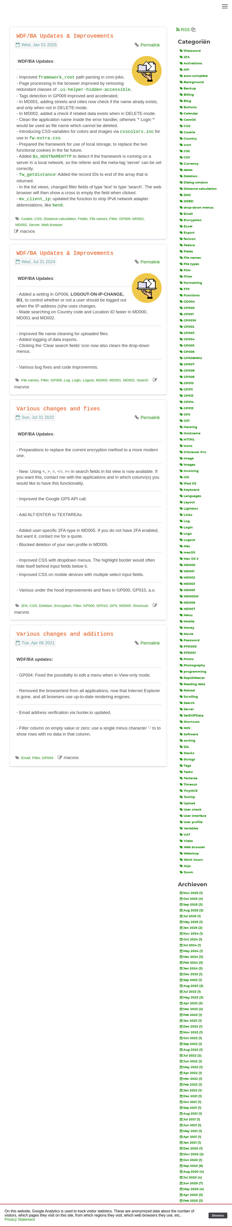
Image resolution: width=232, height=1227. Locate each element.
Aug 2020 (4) (192, 1171)
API (184, 69)
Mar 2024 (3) (191, 957)
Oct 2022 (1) (191, 1038)
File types (189, 264)
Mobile (187, 621)
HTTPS (187, 439)
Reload (187, 690)
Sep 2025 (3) (191, 904)
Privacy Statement (20, 1219)
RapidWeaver (192, 678)
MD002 (21, 223)
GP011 (186, 389)
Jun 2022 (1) (191, 1061)
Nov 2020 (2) (192, 1154)
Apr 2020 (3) (191, 1195)
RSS (183, 29)
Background (192, 82)
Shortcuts (140, 604)
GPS (113, 604)
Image (187, 458)
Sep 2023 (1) (191, 980)
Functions (190, 295)
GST (185, 420)
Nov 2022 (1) (191, 1032)
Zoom (186, 872)
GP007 (187, 364)
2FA (24, 604)
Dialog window (194, 182)
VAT (185, 834)
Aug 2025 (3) (191, 910)
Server (34, 223)
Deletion (45, 604)
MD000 (102, 378)
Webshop (189, 853)
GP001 (187, 314)
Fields (83, 217)
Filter (113, 217)
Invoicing (189, 471)
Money (187, 627)
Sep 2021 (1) (190, 1107)
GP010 (102, 604)
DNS (185, 195)
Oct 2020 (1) (191, 1160)
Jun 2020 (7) (191, 1183)
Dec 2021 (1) (191, 1096)
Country (188, 138)
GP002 (187, 326)
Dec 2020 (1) (191, 1148)
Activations (191, 63)
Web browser (51, 223)
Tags (185, 765)
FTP (185, 289)
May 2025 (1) (191, 922)
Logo (186, 533)
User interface (193, 816)
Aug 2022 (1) (191, 1049)
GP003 (187, 333)
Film (185, 270)
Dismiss (218, 1215)
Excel (186, 226)
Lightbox (189, 508)
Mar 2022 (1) (191, 1078)
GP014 (187, 402)
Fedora (187, 245)
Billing (187, 94)
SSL (184, 747)
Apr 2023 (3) (191, 1003)
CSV (185, 157)
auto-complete (194, 76)
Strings (187, 759)
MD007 (187, 609)
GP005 (187, 345)
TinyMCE (189, 790)
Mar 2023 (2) (191, 1009)
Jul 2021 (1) (190, 1119)
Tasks (186, 772)
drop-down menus (196, 207)
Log (67, 378)
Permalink (150, 45)
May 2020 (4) (192, 1189)
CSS (38, 217)
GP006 (56, 378)
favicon (188, 239)
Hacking (188, 427)
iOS (184, 477)
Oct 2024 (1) (191, 939)
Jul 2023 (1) (190, 991)
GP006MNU (191, 358)
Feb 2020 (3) (191, 1200)
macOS (187, 552)
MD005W (189, 596)
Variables (189, 828)
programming (193, 671)
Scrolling (189, 696)
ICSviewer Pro (193, 452)
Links (186, 515)
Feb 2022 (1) (191, 1084)
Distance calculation (60, 217)
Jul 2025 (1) (190, 916)
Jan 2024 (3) (191, 968)
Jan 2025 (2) (191, 927)
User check (191, 809)
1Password (190, 50)
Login (76, 378)
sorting (187, 740)
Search (142, 378)
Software (189, 734)
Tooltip (187, 797)
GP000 (88, 604)
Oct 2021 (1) (190, 1102)
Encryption (62, 604)
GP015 (186, 408)
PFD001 (188, 652)
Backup (188, 88)
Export (187, 232)
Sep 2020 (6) (191, 1166)
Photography (192, 665)
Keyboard (189, 489)
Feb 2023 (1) (191, 1015)
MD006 (187, 602)
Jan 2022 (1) (191, 1090)
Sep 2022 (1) (191, 1044)
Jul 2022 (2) (191, 1055)
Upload (187, 803)
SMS (185, 728)
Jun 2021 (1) (190, 1125)
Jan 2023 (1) (191, 1020)
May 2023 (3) (191, 997)
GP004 (47, 756)
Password (189, 640)
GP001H (188, 320)
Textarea (188, 778)
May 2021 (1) (191, 1131)
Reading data (192, 684)
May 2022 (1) (191, 1067)
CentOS (188, 119)
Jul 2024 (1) (190, 945)
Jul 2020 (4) (191, 1177)
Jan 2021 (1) (190, 1142)
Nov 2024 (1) (191, 933)
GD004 (187, 301)
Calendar (189, 113)
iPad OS (188, 483)
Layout (187, 502)
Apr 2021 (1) (190, 1137)
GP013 (186, 395)
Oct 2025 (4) (191, 898)
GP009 (124, 217)
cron (185, 145)
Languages (190, 496)
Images (187, 464)
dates (186, 170)
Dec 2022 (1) (191, 1026)
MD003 (187, 584)
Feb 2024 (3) (191, 962)
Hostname (190, 433)
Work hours (191, 859)
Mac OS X (189, 558)
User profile (191, 822)
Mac (185, 546)
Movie (186, 634)
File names (98, 217)
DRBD (186, 201)
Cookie (26, 217)
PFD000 (188, 646)
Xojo (185, 866)
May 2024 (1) (191, 951)
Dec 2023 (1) (191, 974)
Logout (88, 378)
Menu (186, 615)
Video (186, 841)
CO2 (185, 126)
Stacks (187, 753)
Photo (187, 659)
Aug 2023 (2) (191, 986)
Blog (185, 101)
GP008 (187, 370)
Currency (189, 163)
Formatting (191, 283)
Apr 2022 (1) (191, 1073)
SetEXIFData (191, 715)
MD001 (138, 217)
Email (25, 756)
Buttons (188, 107)
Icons (186, 446)
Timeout (188, 784)
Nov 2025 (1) (191, 893)
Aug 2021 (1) (191, 1113)
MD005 (125, 604)
